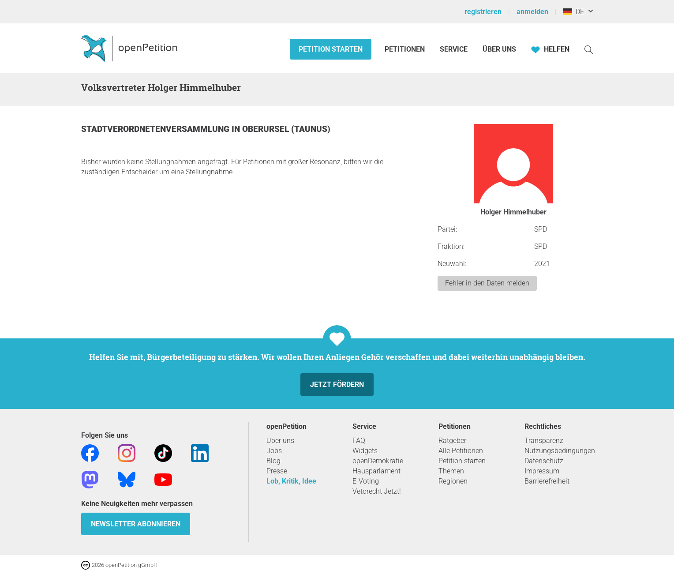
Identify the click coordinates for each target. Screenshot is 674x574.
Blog (273, 461)
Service (454, 49)
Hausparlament (376, 471)
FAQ (358, 440)
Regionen (453, 481)
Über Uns (499, 49)
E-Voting (365, 481)
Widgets (365, 450)
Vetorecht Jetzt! (376, 491)
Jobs (274, 450)
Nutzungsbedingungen (559, 450)
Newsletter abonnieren (135, 524)
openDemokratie (377, 461)
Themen (451, 471)
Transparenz (543, 440)
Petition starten (331, 49)
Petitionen (406, 49)
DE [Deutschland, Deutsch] (573, 12)
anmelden (532, 12)
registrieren (483, 12)
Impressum (541, 471)
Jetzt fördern (337, 384)
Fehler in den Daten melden (487, 283)
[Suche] (588, 49)
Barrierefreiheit (546, 481)
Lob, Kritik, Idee (291, 481)
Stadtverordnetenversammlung (156, 129)
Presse (276, 471)
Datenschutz (543, 461)
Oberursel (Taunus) (286, 129)
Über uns (280, 440)
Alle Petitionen (460, 450)
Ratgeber (452, 440)
